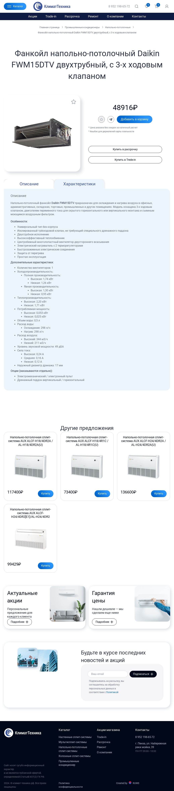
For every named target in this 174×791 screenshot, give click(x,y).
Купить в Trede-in (125, 159)
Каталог (15, 6)
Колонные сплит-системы (75, 756)
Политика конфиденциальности (71, 785)
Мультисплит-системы (73, 742)
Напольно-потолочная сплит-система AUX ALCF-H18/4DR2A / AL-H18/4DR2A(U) (30, 440)
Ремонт (93, 16)
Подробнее (19, 621)
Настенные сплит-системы (75, 737)
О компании (115, 16)
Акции (32, 16)
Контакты (139, 16)
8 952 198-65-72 (119, 6)
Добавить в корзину (134, 119)
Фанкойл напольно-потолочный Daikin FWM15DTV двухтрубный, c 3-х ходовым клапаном (87, 32)
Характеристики (79, 183)
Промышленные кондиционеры (82, 27)
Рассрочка (72, 16)
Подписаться (143, 674)
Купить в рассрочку (125, 149)
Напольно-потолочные (117, 27)
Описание (29, 183)
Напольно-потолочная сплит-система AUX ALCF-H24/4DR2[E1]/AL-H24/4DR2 (30, 513)
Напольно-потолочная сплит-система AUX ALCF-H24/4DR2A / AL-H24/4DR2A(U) (143, 440)
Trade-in (50, 16)
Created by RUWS (127, 782)
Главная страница (50, 27)
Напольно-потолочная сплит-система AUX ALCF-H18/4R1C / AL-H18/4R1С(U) (87, 440)
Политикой (112, 692)
